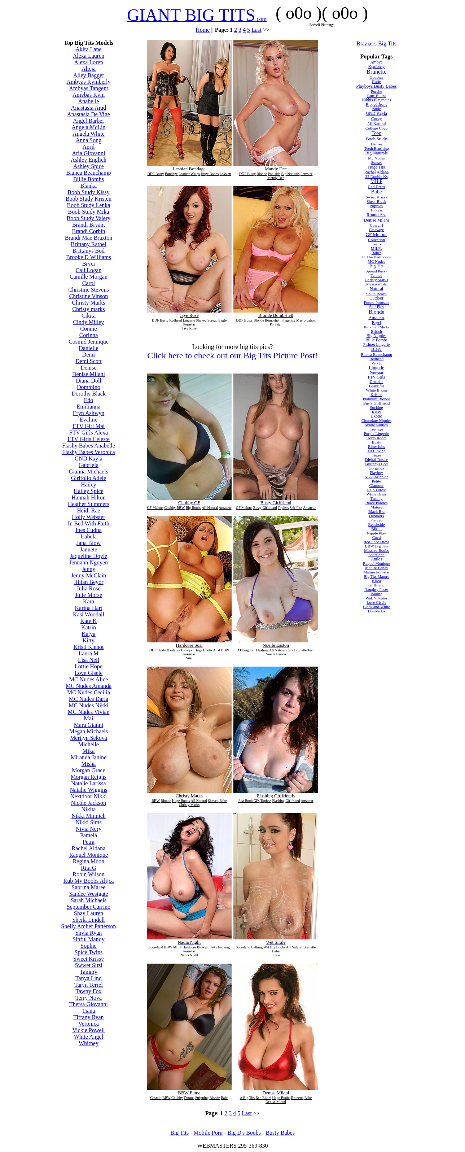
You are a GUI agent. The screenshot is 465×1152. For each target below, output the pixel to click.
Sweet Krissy (88, 959)
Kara (88, 601)
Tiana (88, 1011)
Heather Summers (88, 504)
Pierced (376, 520)
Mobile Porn (208, 1133)
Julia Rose (88, 588)
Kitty (89, 640)
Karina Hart (88, 608)
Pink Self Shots (376, 327)
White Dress (377, 494)
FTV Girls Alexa (88, 432)
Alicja (89, 69)
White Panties (376, 425)
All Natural (376, 124)
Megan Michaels (88, 731)
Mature (376, 507)
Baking (376, 594)
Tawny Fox (88, 991)
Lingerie (376, 367)
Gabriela (88, 465)
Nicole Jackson (88, 803)
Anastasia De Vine (88, 114)
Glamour (376, 485)
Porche (376, 91)
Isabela (88, 536)
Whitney (88, 1043)
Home (203, 30)
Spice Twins (88, 952)
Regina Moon (89, 861)
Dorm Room (376, 438)
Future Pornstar (376, 302)
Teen (377, 133)
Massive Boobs (376, 550)
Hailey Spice (88, 491)
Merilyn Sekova (88, 738)
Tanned (376, 275)
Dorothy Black (88, 393)
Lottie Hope (88, 666)
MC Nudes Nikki (88, 705)
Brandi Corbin (88, 231)
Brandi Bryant (88, 225)
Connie (88, 329)
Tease (376, 455)
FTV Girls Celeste (88, 439)
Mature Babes (376, 568)
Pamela (88, 835)
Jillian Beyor (88, 582)
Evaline (88, 419)
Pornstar (376, 373)
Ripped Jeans (376, 104)
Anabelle (88, 101)
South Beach (376, 294)
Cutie (376, 81)
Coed (376, 537)
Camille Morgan (89, 277)
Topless (376, 210)
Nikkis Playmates (376, 100)
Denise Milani (88, 374)
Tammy (88, 972)
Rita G (88, 868)
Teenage (376, 429)
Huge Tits (376, 167)
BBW (376, 349)
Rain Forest (376, 490)
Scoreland (376, 555)
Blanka (88, 186)
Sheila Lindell (88, 920)
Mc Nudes (376, 158)
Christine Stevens (88, 290)
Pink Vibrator (376, 598)
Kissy (376, 412)
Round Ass (376, 214)
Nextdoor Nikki (88, 796)
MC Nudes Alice (88, 679)
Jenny (88, 569)
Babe (376, 192)
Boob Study (376, 138)
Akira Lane (88, 49)
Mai (88, 718)
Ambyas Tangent (88, 88)
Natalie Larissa (88, 783)
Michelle (88, 744)
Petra (89, 842)
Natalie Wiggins (88, 790)
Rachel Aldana (89, 848)
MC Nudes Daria (88, 699)
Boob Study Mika (88, 212)
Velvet (376, 363)
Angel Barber (88, 121)
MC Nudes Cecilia (88, 692)
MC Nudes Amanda (88, 686)
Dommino (88, 387)
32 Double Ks (376, 176)
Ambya (376, 62)
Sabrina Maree (89, 887)
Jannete (88, 549)
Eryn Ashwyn (89, 413)
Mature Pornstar (376, 572)
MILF (376, 181)
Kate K (88, 621)
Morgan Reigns (88, 777)
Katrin (88, 627)
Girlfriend (376, 585)
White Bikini (376, 390)
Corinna (88, 335)
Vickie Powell (88, 1030)
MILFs (376, 248)
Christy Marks (88, 303)
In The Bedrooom (376, 257)
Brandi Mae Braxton (89, 238)
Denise (88, 368)
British (376, 331)
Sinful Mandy (88, 939)
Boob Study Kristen (88, 199)
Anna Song (89, 140)
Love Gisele (89, 673)
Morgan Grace (88, 770)
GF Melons (376, 234)
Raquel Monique (88, 855)
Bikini (376, 529)
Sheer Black (376, 201)
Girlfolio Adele (88, 478)
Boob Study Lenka (88, 205)
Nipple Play (376, 533)
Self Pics (376, 307)
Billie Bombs (88, 179)
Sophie (88, 946)
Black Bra (376, 511)
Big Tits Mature (376, 576)
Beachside (376, 524)
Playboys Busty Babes (376, 86)
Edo (88, 400)
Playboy (376, 472)
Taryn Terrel (88, 985)
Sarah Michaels (88, 900)
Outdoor (376, 298)
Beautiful (376, 386)
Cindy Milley (88, 322)
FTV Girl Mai (89, 426)
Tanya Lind (88, 978)
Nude (376, 108)
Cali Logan (89, 270)
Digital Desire (376, 459)
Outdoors (376, 516)
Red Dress (376, 186)
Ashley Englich (88, 160)
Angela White (89, 134)
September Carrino (88, 907)
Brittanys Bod (89, 251)
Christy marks (88, 309)
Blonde (376, 312)
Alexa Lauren (89, 56)
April (89, 147)
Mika (89, 751)
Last (256, 30)
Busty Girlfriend (376, 403)
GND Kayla (88, 458)
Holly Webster (88, 517)
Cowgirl (376, 225)
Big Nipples (376, 335)
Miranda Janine (88, 757)
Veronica (88, 1024)
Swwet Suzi (88, 965)
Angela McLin (89, 127)
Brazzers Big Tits (376, 43)
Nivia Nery (89, 829)
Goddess (376, 77)
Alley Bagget (88, 75)
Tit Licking (376, 451)
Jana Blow (88, 543)
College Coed (376, 128)
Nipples (376, 206)
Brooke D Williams (88, 257)
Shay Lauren (88, 913)
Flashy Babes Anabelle (88, 445)
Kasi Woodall (88, 614)
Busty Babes (280, 1133)
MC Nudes (376, 261)
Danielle (88, 348)
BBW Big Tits (376, 546)
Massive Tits (376, 284)
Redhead (376, 359)
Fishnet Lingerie (376, 344)
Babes (376, 252)
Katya (88, 634)
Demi (88, 355)
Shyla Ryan (88, 933)
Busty (376, 442)
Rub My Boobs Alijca (88, 881)
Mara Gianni (88, 725)
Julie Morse (88, 595)
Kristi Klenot (88, 647)
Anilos (376, 559)
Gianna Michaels (88, 471)
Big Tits (376, 266)
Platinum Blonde (376, 399)
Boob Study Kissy (88, 192)
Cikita (89, 316)
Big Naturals (376, 153)
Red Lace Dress (376, 542)
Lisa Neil (88, 660)
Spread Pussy (376, 271)
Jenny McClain (88, 575)
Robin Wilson (88, 874)
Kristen (376, 394)
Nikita (88, 809)
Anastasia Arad (88, 108)
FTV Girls (376, 377)
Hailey (88, 484)
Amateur (377, 317)
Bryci (88, 264)
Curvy (376, 118)
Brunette (376, 72)
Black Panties (376, 503)
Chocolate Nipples (376, 420)
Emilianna (89, 406)
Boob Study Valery (88, 218)
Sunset (376, 162)
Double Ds (376, 611)
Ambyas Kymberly (88, 82)
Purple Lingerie (376, 433)
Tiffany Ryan (88, 1017)
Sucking (376, 407)
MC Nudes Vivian (88, 712)
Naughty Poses (376, 589)
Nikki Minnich (88, 816)
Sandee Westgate (88, 894)
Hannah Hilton (88, 497)
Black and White (376, 607)
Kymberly (376, 66)
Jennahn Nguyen (88, 562)
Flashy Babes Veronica (88, 452)
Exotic (376, 416)
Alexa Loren (88, 62)
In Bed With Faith (88, 523)
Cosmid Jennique (89, 342)
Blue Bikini (376, 95)
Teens (376, 244)
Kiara (376, 581)
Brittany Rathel (88, 244)
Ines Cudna (88, 530)
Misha (88, 764)
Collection (376, 239)
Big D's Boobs (244, 1133)
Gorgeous (376, 468)
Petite (376, 481)
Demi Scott (88, 361)
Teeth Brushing (376, 148)
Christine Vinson (88, 296)
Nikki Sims (88, 822)
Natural (376, 288)
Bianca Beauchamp (88, 173)
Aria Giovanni (88, 153)
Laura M (89, 653)
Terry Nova (88, 998)
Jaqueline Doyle (89, 556)
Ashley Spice (88, 166)
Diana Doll (88, 381)
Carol (88, 283)
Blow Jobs (376, 446)
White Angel (88, 1037)
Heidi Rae (88, 510)
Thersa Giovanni (88, 1004)
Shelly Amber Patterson (88, 926)
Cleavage (376, 229)
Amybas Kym (89, 95)
